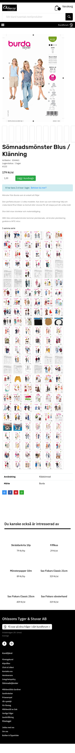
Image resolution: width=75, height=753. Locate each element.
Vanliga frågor (7, 713)
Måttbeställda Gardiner (11, 689)
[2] (4, 643)
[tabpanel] (21, 544)
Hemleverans (7, 675)
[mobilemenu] (2, 25)
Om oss (5, 731)
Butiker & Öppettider (10, 735)
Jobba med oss (8, 727)
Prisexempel (7, 697)
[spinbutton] (8, 178)
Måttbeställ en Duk (9, 709)
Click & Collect (8, 667)
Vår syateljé (7, 701)
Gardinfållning (8, 717)
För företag (6, 705)
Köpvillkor (6, 663)
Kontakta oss (7, 671)
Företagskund (7, 659)
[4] (11, 643)
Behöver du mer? (39, 187)
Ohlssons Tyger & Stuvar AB (24, 618)
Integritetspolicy (9, 679)
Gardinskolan (7, 693)
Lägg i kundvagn (25, 178)
